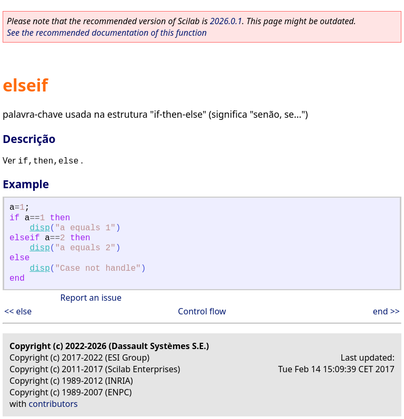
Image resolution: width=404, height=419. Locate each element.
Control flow (202, 311)
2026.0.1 (226, 21)
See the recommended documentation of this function (107, 32)
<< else (18, 311)
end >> (386, 311)
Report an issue (91, 297)
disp (39, 228)
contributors (53, 404)
